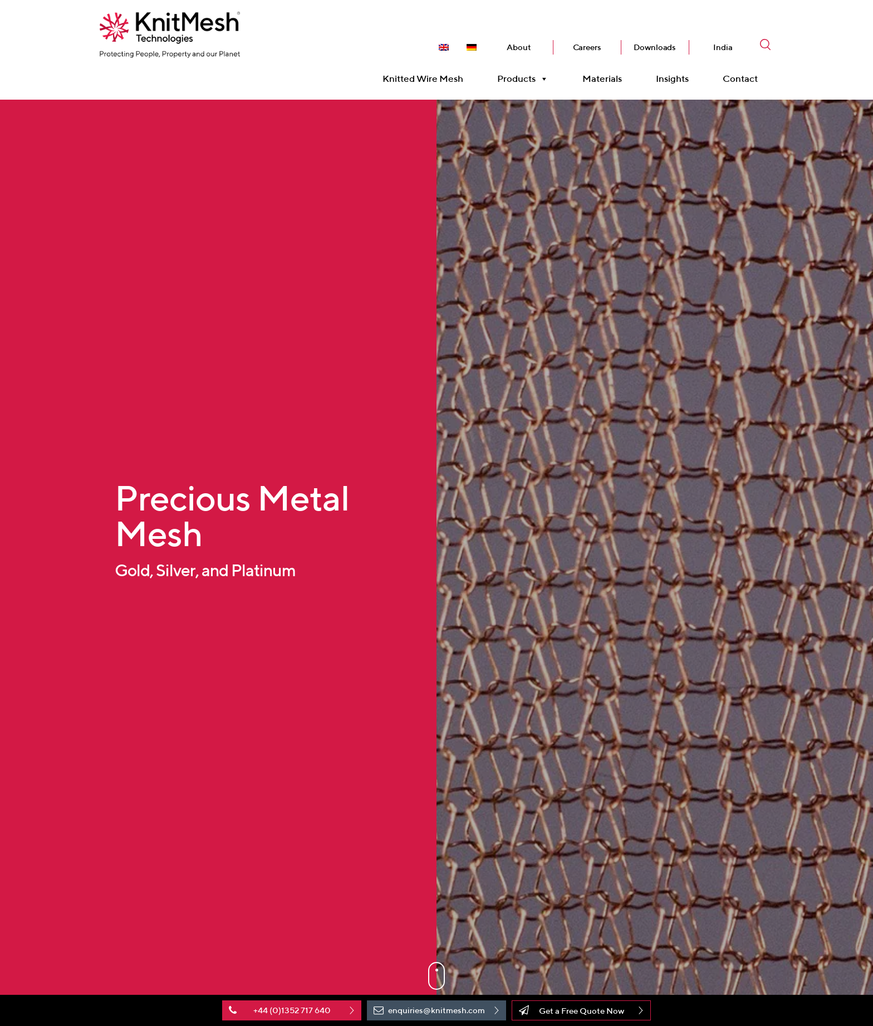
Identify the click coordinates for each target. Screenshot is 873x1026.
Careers (587, 57)
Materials (602, 89)
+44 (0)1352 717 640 (292, 1010)
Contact (740, 89)
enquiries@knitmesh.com (436, 1010)
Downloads (655, 57)
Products (522, 89)
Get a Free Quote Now (581, 1010)
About (519, 57)
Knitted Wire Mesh (422, 89)
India (722, 57)
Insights (672, 89)
